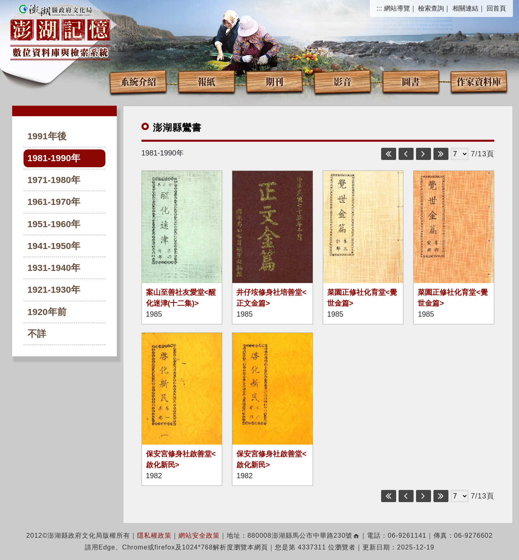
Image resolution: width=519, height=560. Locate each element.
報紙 (206, 81)
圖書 (411, 81)
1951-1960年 (54, 224)
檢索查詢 (431, 8)
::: (379, 8)
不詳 (37, 334)
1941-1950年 (54, 246)
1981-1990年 (54, 158)
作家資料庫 (479, 81)
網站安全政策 (199, 535)
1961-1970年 (54, 202)
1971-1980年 (54, 180)
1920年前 (47, 312)
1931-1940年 (54, 268)
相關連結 (465, 8)
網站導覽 (397, 8)
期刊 (274, 81)
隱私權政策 (154, 535)
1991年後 (47, 136)
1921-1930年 (54, 290)
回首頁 (496, 8)
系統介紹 (138, 81)
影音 (343, 81)
